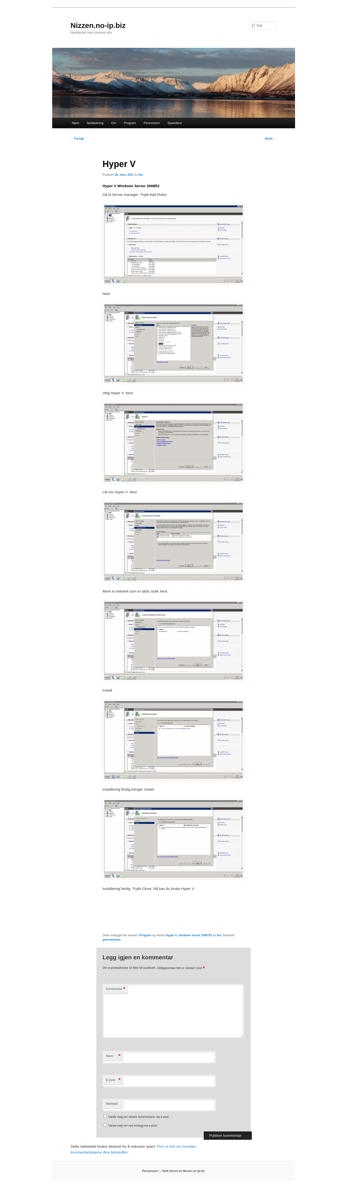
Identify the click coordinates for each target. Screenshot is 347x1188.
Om (113, 123)
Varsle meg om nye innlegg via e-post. (133, 1125)
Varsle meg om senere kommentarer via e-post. (139, 1117)
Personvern (152, 123)
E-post (113, 1080)
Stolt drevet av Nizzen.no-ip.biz (183, 1171)
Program (130, 123)
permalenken (111, 939)
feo (140, 174)
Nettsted (112, 1103)
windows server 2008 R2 (195, 935)
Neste (270, 138)
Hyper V (171, 935)
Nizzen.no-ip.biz (98, 25)
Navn (113, 1056)
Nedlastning (95, 123)
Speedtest (174, 123)
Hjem (75, 123)
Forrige (78, 138)
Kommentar (115, 989)
